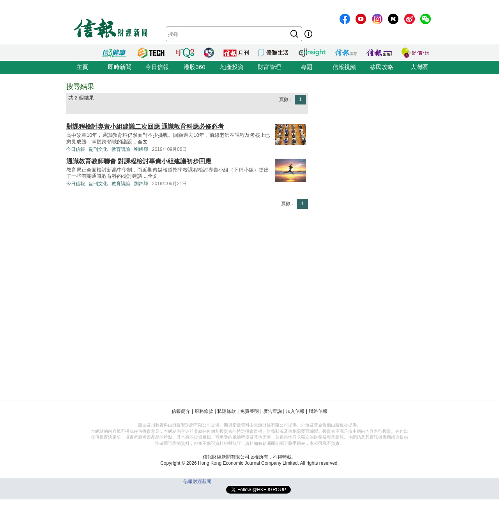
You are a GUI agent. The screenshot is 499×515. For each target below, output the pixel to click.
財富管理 (269, 67)
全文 (143, 142)
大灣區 (419, 67)
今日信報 (157, 67)
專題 (307, 67)
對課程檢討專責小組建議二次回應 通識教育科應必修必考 (145, 126)
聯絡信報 (318, 411)
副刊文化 (98, 149)
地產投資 (232, 67)
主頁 (82, 67)
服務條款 (204, 411)
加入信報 (295, 411)
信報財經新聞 (197, 481)
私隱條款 (226, 411)
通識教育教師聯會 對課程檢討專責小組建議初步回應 (138, 161)
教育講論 (120, 149)
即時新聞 (119, 67)
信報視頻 (344, 67)
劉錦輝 (141, 149)
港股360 (194, 67)
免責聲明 (249, 411)
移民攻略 (381, 67)
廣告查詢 (272, 411)
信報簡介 (181, 411)
